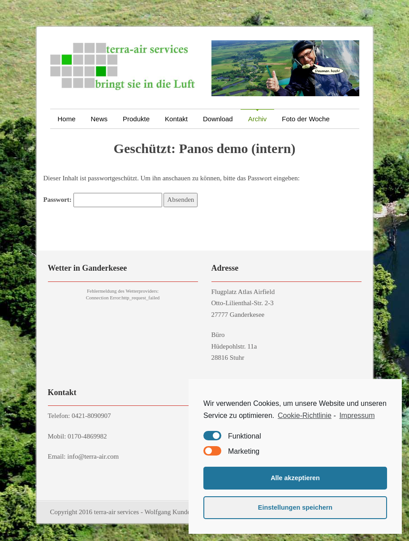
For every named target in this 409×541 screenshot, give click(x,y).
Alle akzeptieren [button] (295, 477)
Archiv (261, 119)
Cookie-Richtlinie (305, 415)
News (99, 119)
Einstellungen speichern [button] (295, 507)
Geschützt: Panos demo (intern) (205, 148)
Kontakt (180, 119)
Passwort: (102, 200)
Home (67, 119)
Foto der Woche (305, 119)
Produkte (136, 119)
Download (218, 119)
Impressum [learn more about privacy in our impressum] (357, 415)
